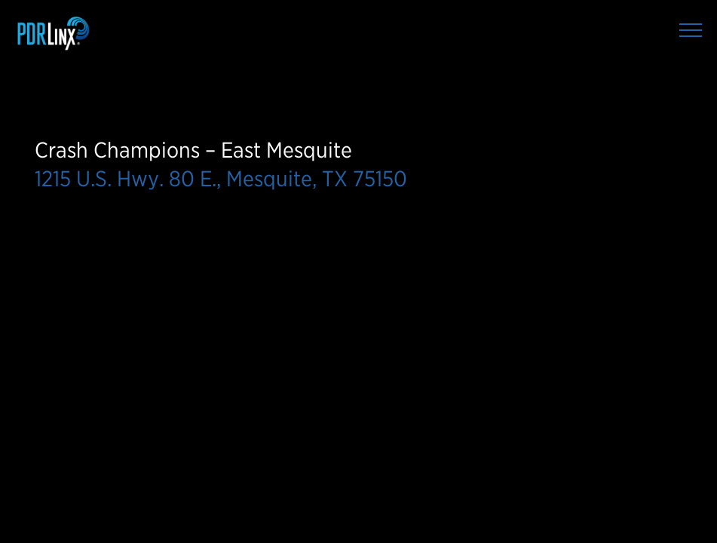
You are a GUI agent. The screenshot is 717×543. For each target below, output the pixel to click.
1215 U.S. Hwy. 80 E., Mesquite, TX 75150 (221, 178)
